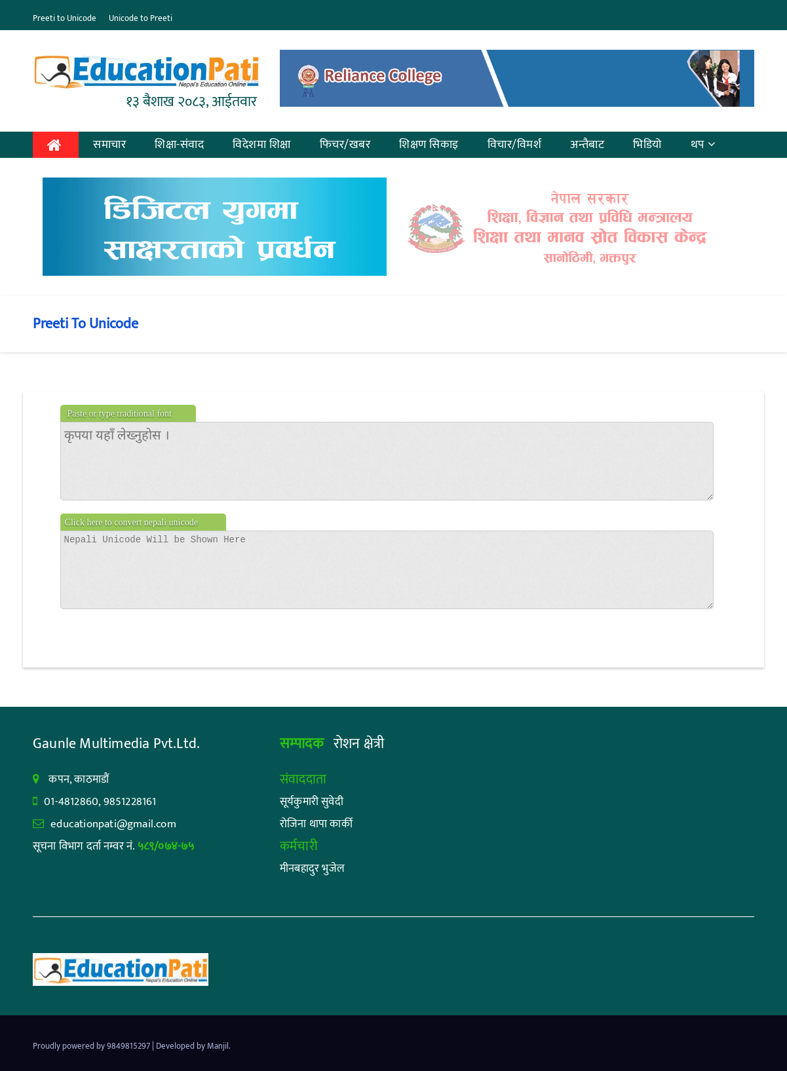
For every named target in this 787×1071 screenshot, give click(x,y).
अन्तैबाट (587, 145)
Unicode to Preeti (140, 18)
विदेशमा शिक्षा (262, 145)
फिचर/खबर (345, 145)
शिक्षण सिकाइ (429, 145)
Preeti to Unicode (64, 18)
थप (703, 145)
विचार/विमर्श (515, 145)
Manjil (218, 1046)
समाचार (109, 145)
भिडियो (647, 145)
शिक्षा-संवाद (179, 145)
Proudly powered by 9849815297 (92, 1046)
